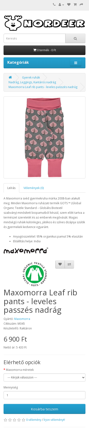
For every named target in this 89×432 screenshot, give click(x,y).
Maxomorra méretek (20, 370)
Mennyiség (11, 387)
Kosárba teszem (44, 409)
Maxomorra (22, 319)
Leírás (11, 188)
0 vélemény (33, 420)
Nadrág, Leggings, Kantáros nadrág (32, 82)
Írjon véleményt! (54, 420)
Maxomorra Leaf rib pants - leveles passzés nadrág (43, 87)
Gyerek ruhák (31, 77)
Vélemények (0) (33, 188)
